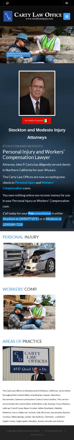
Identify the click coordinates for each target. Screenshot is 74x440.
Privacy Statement (53, 430)
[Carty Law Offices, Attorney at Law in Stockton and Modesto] (32, 16)
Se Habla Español (36, 120)
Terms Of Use (37, 434)
